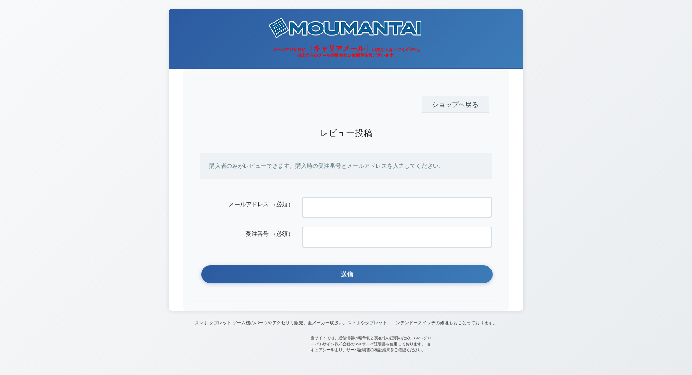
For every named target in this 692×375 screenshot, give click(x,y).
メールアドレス (249, 202)
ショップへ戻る (460, 103)
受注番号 (257, 226)
